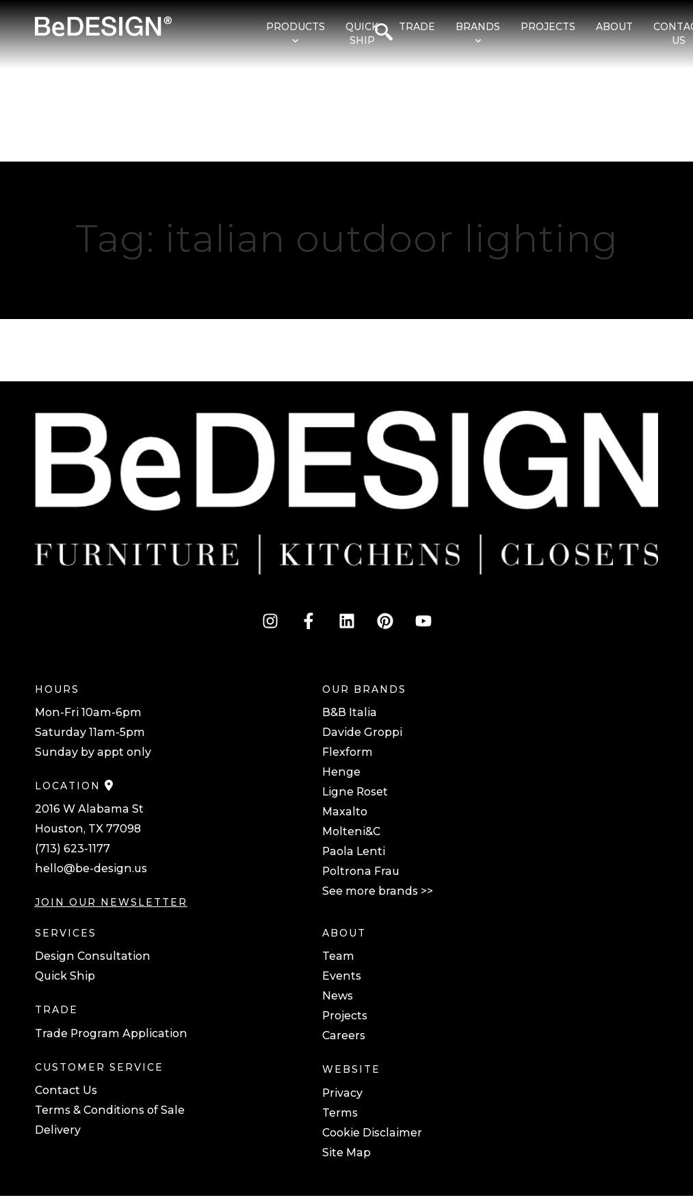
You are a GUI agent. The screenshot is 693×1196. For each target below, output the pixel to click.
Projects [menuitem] (548, 27)
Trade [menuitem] (417, 27)
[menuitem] (288, 34)
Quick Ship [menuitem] (361, 34)
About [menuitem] (614, 27)
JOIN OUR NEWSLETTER (111, 902)
